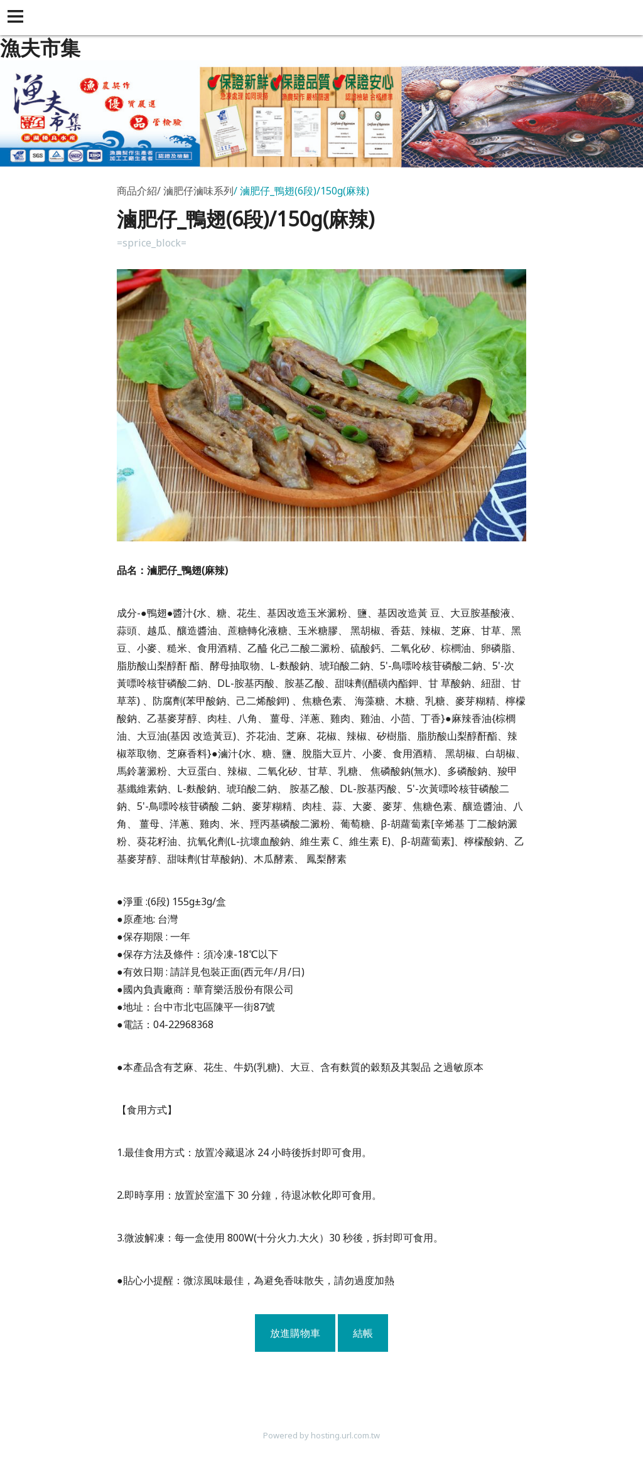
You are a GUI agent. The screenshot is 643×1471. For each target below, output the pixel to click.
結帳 (363, 1333)
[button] (17, 17)
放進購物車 (295, 1333)
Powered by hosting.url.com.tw (321, 1435)
